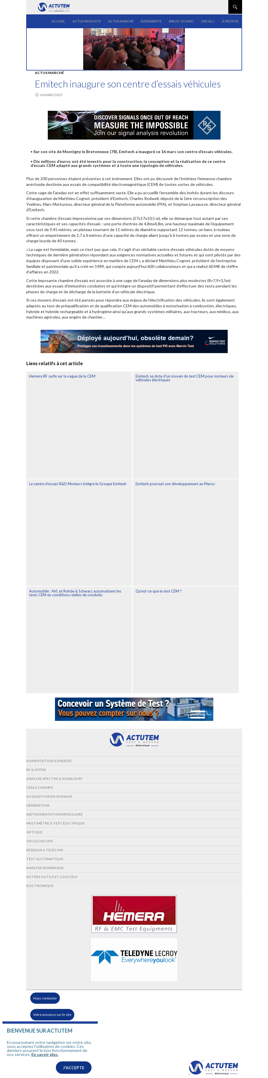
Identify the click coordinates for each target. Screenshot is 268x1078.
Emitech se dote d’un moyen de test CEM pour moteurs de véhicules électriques (184, 378)
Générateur (38, 805)
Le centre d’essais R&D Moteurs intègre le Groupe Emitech (77, 483)
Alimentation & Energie (49, 761)
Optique (34, 832)
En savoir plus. (44, 1062)
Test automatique (44, 859)
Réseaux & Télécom (44, 850)
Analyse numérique (45, 868)
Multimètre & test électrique (55, 823)
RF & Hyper (36, 769)
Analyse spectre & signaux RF (54, 778)
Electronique (40, 885)
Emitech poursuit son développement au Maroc (175, 483)
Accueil (58, 21)
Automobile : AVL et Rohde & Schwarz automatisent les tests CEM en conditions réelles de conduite (75, 593)
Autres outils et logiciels (51, 877)
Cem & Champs (39, 787)
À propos (230, 21)
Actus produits (87, 21)
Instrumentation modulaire (54, 814)
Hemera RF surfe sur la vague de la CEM (62, 376)
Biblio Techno (181, 21)
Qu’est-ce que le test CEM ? (159, 591)
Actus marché (120, 21)
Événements (151, 21)
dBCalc (207, 21)
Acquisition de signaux (49, 796)
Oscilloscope (39, 841)
